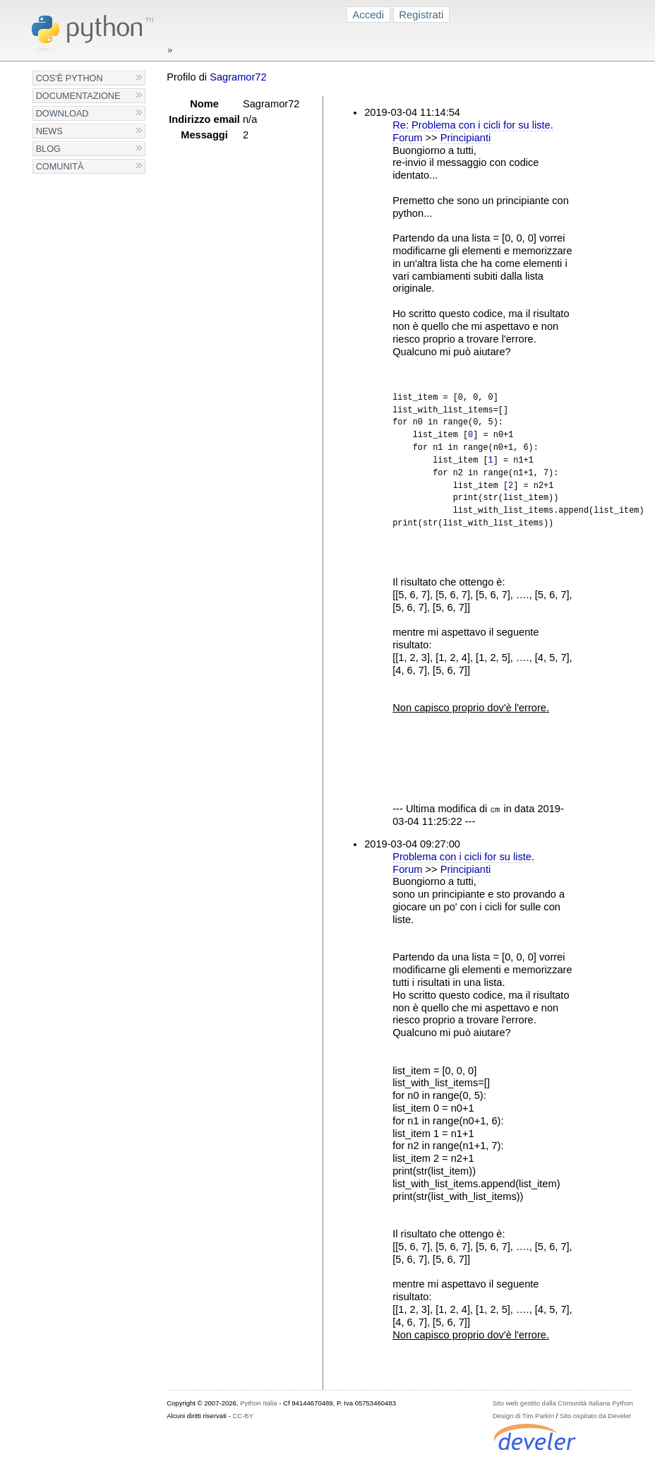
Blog (48, 148)
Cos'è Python (69, 78)
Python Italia (258, 1403)
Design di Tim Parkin (523, 1416)
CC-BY (242, 1416)
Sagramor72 (238, 77)
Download (62, 113)
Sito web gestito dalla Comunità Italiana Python (563, 1403)
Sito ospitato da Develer (595, 1416)
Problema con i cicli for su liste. (463, 856)
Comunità (60, 166)
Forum (407, 137)
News (49, 131)
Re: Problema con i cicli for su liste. (472, 125)
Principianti (465, 137)
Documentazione (78, 95)
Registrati (421, 14)
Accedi (368, 14)
